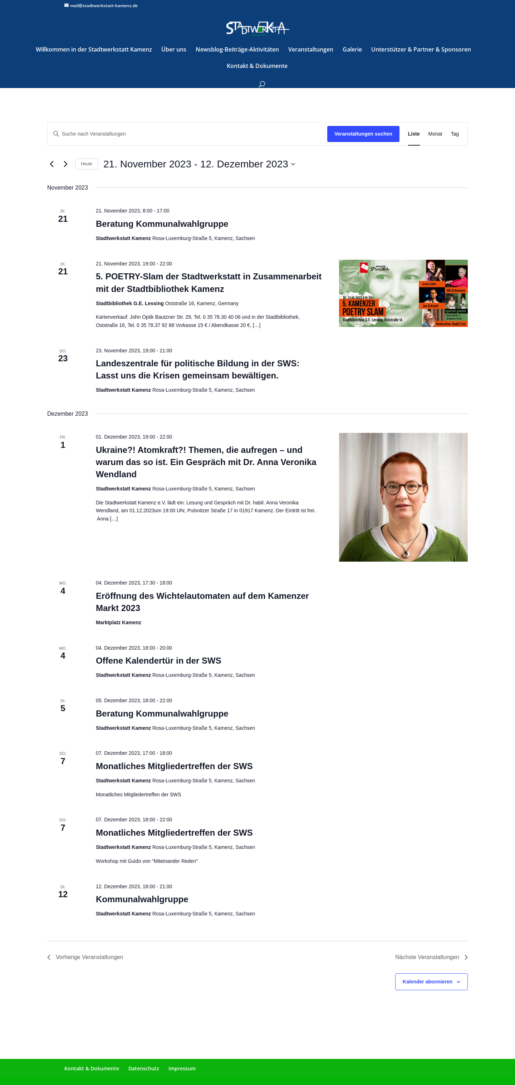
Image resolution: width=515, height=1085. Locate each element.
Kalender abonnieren (427, 981)
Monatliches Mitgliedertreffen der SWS (174, 766)
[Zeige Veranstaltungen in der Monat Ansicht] (435, 134)
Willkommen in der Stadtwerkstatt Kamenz (94, 50)
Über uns (173, 50)
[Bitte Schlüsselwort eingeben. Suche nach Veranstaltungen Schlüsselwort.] (187, 134)
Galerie (352, 50)
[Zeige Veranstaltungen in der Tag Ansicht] (455, 134)
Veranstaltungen (310, 50)
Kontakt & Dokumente (257, 66)
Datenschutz (143, 1068)
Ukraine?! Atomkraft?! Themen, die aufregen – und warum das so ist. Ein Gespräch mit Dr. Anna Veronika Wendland (206, 462)
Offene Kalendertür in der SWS (158, 660)
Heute (86, 163)
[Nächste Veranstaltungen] (65, 164)
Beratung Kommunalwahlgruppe (162, 224)
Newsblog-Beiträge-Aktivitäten (237, 50)
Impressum (182, 1068)
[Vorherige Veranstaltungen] (51, 164)
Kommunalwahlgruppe (142, 899)
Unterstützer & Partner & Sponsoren (421, 50)
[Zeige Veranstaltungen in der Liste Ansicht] (414, 134)
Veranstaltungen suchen (363, 134)
